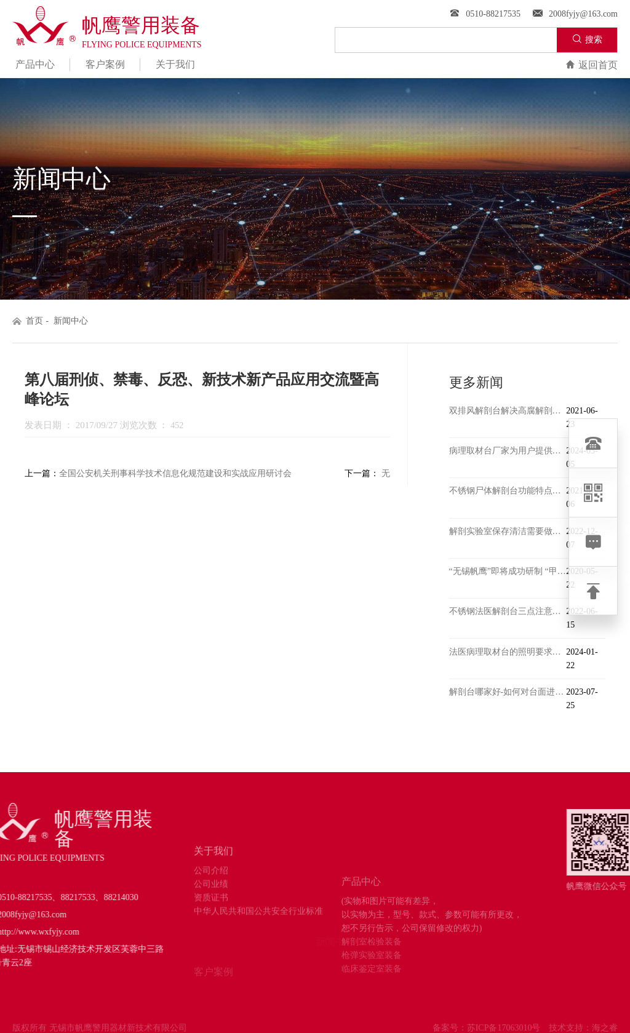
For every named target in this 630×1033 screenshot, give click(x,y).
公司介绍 (211, 910)
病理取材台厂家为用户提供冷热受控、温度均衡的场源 (508, 450)
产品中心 (35, 64)
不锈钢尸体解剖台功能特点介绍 (508, 490)
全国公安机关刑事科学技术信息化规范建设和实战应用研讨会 (175, 473)
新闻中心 (71, 320)
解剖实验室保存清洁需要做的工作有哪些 (508, 531)
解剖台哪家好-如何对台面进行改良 (508, 691)
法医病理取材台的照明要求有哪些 (508, 651)
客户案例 (105, 64)
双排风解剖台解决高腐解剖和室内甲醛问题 (508, 410)
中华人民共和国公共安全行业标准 (258, 950)
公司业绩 (211, 923)
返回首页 (591, 65)
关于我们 (175, 64)
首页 (34, 320)
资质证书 (211, 937)
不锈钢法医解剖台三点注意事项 (508, 611)
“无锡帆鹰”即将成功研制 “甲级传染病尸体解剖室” (508, 571)
